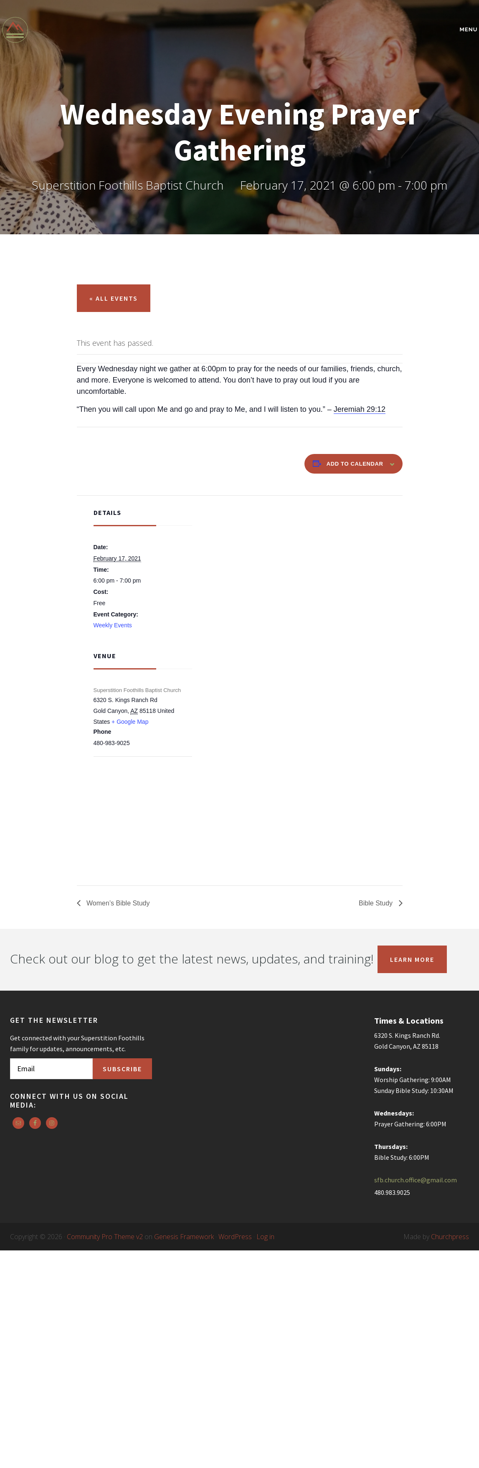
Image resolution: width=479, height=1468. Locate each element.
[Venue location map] (138, 801)
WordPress (235, 1236)
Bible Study (376, 903)
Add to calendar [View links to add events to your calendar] (355, 464)
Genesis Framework (184, 1236)
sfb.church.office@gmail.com (415, 1180)
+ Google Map (130, 721)
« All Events (113, 298)
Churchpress (450, 1236)
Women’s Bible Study (117, 903)
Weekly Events (113, 625)
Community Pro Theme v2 (105, 1236)
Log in (265, 1236)
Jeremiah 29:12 (359, 409)
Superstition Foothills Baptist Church (75, 30)
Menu (469, 29)
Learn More (412, 959)
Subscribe (122, 1069)
